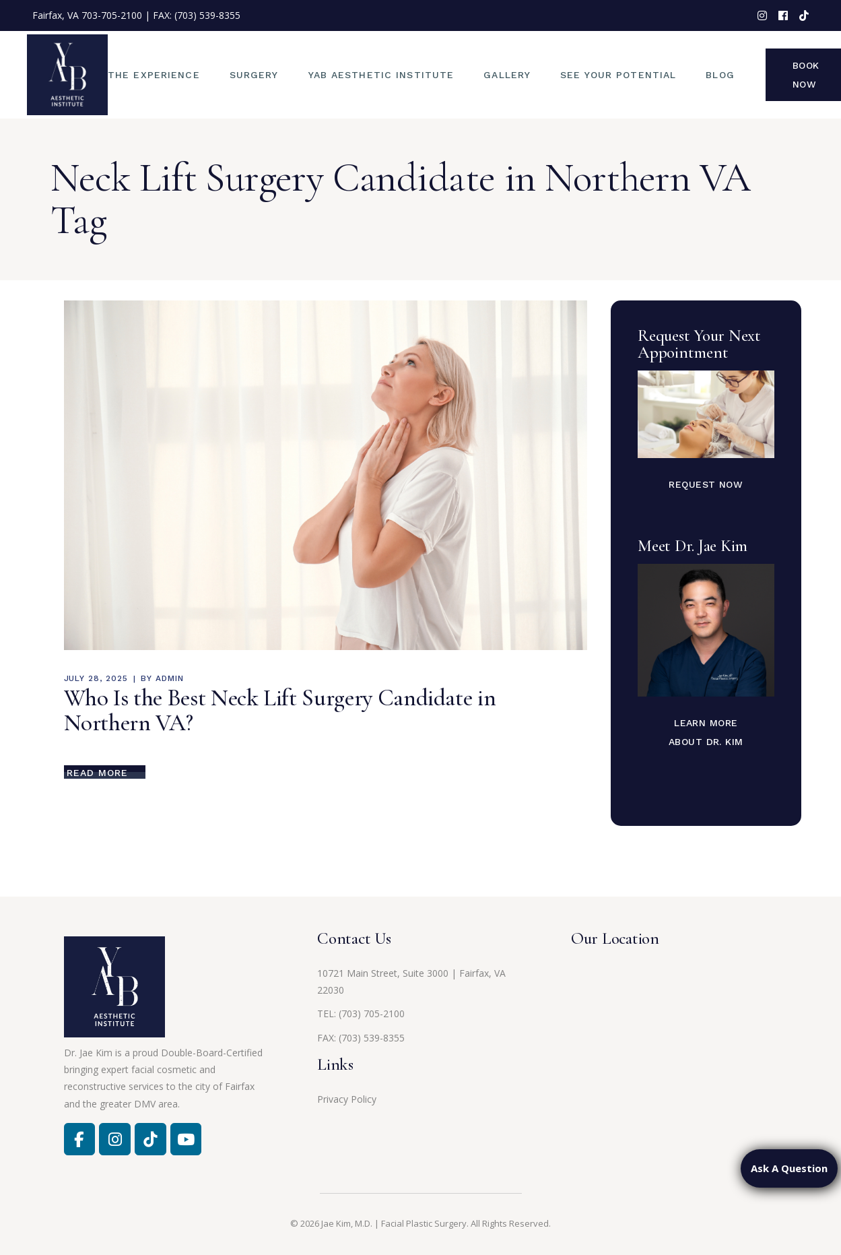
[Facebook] (79, 1139)
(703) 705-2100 (372, 1013)
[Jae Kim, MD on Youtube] (185, 1139)
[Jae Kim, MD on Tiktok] (150, 1139)
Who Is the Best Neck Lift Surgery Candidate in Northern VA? (280, 710)
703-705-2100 (111, 15)
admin (170, 678)
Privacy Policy (346, 1099)
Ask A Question (789, 1168)
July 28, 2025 (96, 678)
